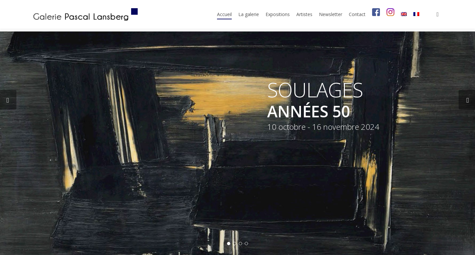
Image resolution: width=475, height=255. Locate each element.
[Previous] (8, 99)
